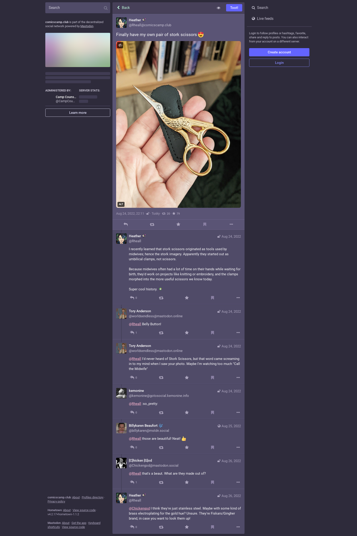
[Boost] (152, 224)
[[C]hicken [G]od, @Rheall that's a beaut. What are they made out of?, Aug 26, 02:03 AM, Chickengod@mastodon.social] (178, 471)
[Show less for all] (218, 7)
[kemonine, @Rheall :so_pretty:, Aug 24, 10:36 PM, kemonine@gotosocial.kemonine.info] (178, 401)
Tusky (156, 213)
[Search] (77, 7)
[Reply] (125, 224)
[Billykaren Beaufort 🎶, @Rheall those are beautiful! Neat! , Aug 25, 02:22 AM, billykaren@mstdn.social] (178, 436)
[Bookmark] (204, 224)
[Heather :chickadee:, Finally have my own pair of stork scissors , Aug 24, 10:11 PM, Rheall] (178, 122)
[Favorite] (178, 224)
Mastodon (86, 26)
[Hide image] (120, 45)
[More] (231, 224)
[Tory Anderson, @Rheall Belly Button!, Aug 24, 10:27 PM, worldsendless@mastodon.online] (178, 321)
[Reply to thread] (133, 298)
